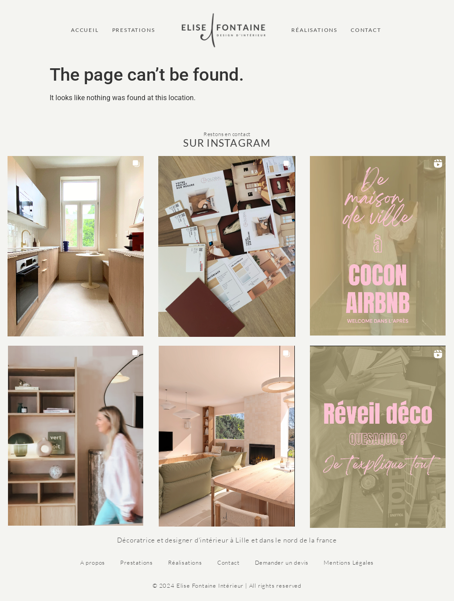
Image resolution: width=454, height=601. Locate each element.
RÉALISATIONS (314, 30)
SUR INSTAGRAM (226, 143)
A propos (92, 562)
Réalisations (185, 562)
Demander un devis (282, 562)
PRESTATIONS (133, 30)
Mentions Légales (349, 562)
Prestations (136, 562)
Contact (228, 562)
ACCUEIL (85, 30)
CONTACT (366, 30)
